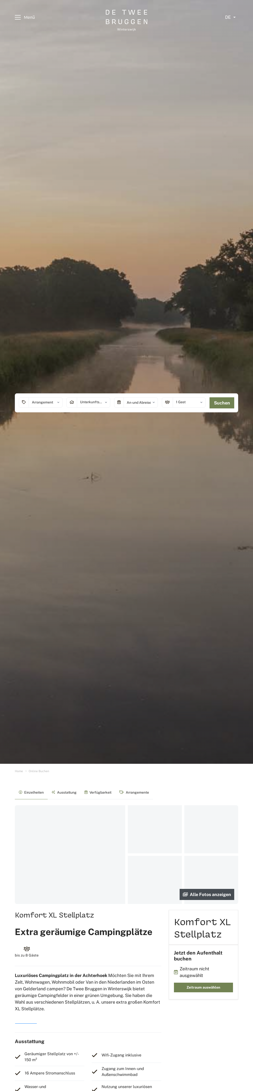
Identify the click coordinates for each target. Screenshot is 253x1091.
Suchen (222, 402)
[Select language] (230, 17)
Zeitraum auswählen (203, 987)
